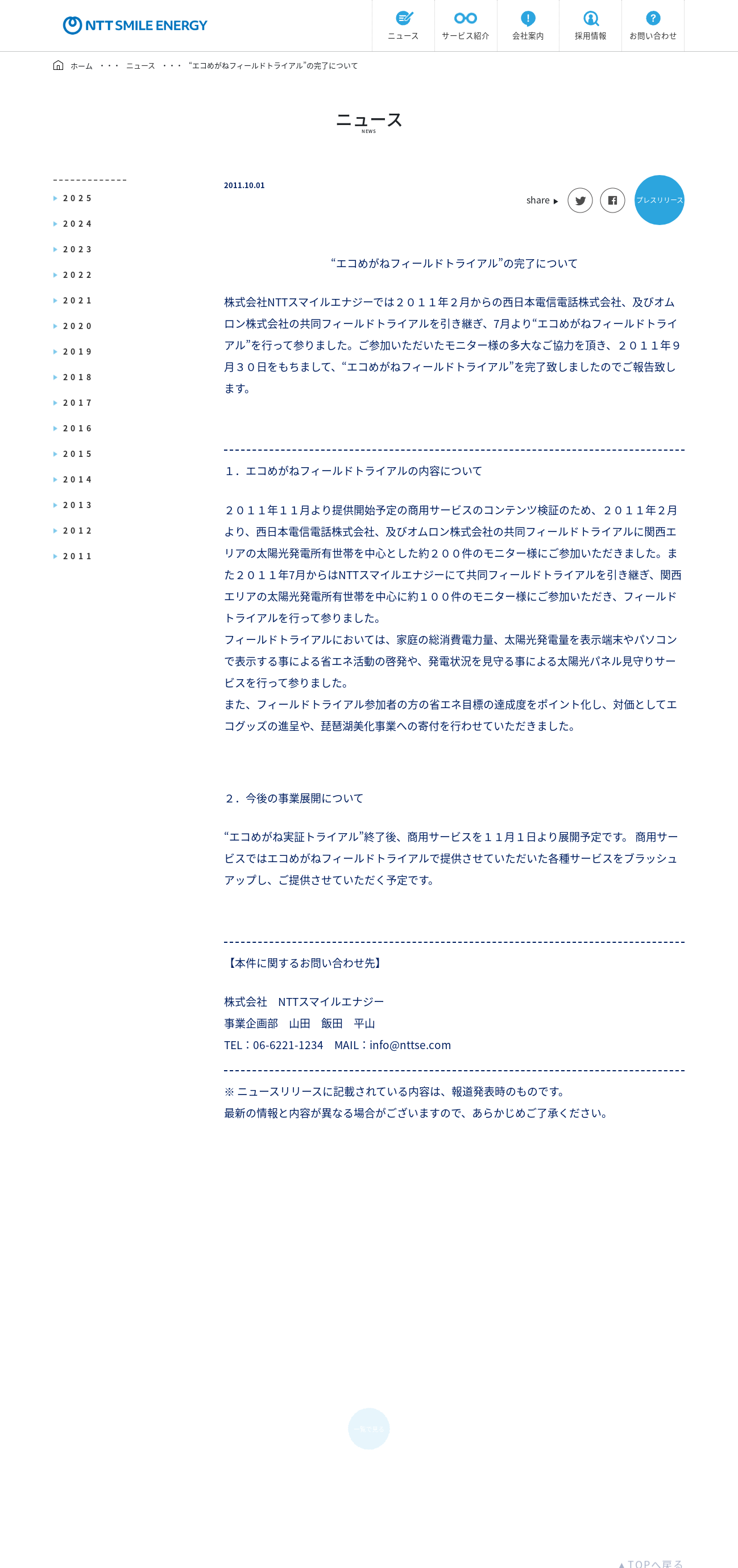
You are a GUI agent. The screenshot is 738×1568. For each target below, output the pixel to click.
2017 (78, 402)
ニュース (403, 24)
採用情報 (591, 24)
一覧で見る (369, 1312)
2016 (78, 428)
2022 (78, 274)
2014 (78, 479)
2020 (78, 325)
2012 (78, 530)
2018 (78, 376)
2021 (78, 300)
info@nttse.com (369, 1509)
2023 (78, 249)
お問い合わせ (653, 24)
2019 (78, 351)
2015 (78, 453)
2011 (78, 556)
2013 (78, 504)
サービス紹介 (466, 24)
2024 (78, 223)
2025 (78, 197)
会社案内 (528, 24)
